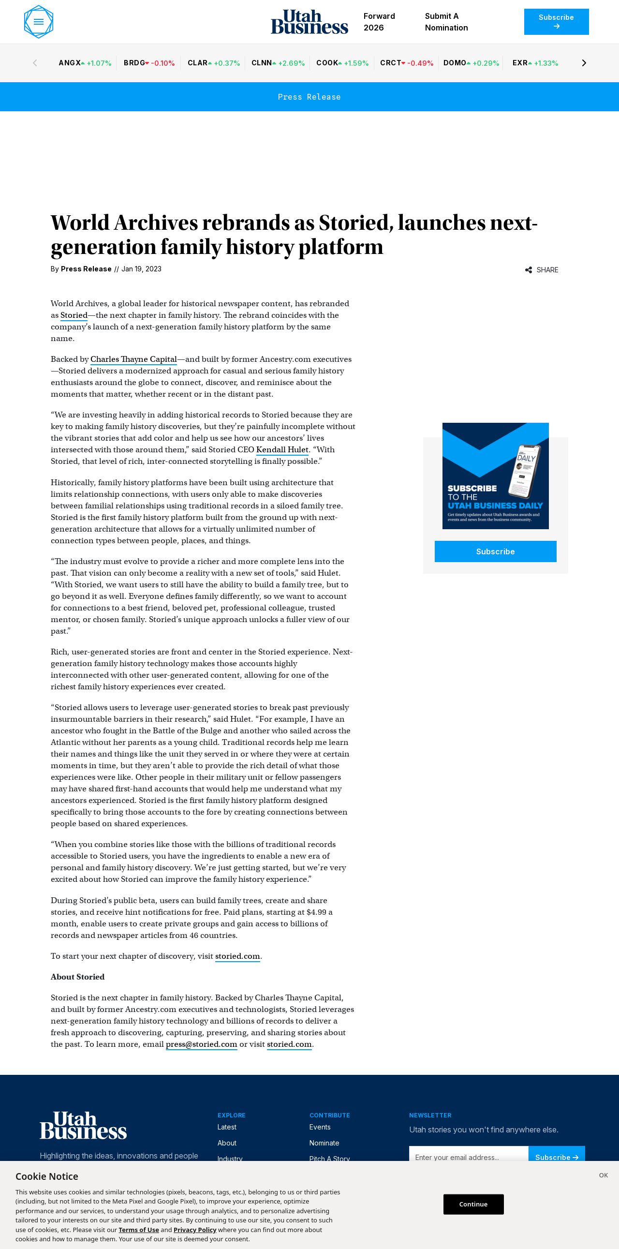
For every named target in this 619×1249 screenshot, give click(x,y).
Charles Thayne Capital (133, 359)
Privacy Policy (195, 1229)
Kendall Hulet (282, 450)
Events (320, 1127)
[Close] (603, 1176)
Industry (230, 1159)
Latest (227, 1127)
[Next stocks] (584, 63)
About (227, 1143)
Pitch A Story (330, 1159)
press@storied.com (201, 1044)
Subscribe (556, 21)
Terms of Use (139, 1229)
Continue (473, 1204)
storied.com (237, 956)
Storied (74, 315)
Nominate (324, 1143)
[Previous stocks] (34, 63)
